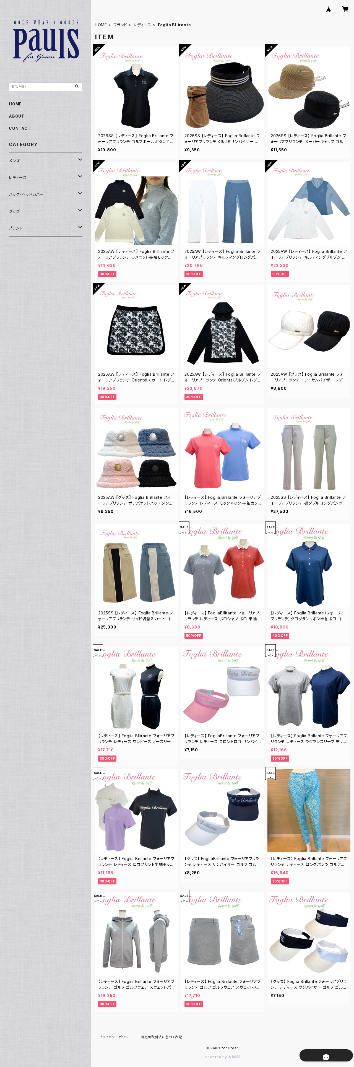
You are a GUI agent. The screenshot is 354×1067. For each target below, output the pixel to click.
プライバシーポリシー (115, 1037)
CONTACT (20, 128)
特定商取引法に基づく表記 (161, 1037)
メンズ (14, 160)
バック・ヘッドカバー (26, 194)
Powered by (222, 1057)
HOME (101, 24)
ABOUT (16, 116)
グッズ (14, 211)
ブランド (120, 24)
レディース (143, 24)
